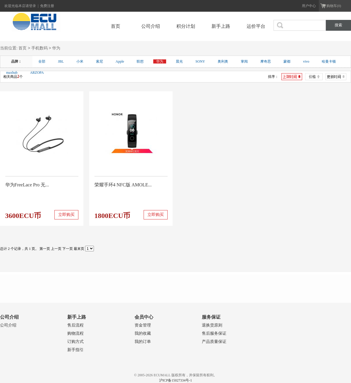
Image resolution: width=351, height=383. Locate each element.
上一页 (56, 249)
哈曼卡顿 (329, 61)
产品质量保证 (214, 341)
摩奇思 (265, 61)
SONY (200, 61)
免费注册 (47, 6)
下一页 (67, 249)
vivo (306, 61)
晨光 (179, 61)
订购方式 (75, 341)
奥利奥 (223, 61)
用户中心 (309, 6)
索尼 (99, 61)
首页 (115, 26)
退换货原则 (212, 325)
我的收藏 (143, 333)
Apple (120, 61)
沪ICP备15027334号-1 (175, 380)
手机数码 (39, 48)
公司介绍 (150, 26)
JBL (61, 61)
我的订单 (143, 341)
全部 (41, 61)
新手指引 (75, 350)
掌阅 (244, 61)
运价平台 (256, 26)
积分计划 (185, 26)
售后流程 (75, 325)
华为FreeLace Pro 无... (27, 184)
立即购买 (66, 214)
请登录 (31, 6)
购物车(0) (333, 6)
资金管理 (143, 325)
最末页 (79, 249)
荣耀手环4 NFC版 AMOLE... (123, 184)
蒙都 (286, 61)
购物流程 (75, 333)
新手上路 (220, 26)
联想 (140, 61)
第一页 (44, 249)
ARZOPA (37, 73)
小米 (79, 61)
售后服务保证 (214, 333)
